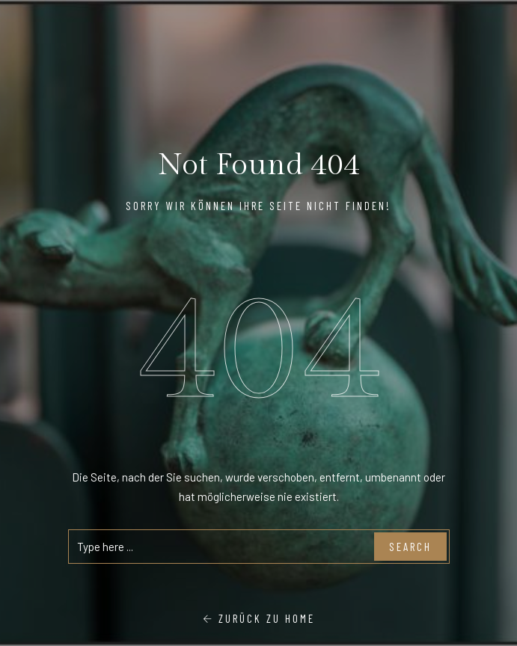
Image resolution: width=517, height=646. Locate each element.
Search (410, 546)
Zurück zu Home (259, 618)
